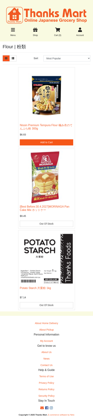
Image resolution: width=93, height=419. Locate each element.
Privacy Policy (46, 382)
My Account (46, 341)
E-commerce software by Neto (61, 415)
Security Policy (47, 395)
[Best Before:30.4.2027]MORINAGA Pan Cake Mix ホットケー (44, 208)
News (46, 358)
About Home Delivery (46, 323)
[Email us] (42, 408)
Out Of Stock (46, 223)
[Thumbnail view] (6, 58)
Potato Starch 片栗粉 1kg (35, 288)
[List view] (12, 58)
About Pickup (46, 329)
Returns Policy (46, 389)
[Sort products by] (66, 58)
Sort (36, 58)
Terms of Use (46, 376)
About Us (47, 352)
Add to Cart (46, 142)
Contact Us (46, 365)
